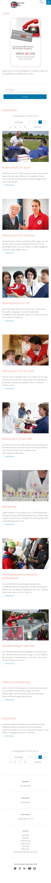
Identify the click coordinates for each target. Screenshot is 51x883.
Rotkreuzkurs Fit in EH (15, 303)
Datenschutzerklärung (16, 682)
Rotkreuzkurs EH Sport (16, 167)
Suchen (25, 97)
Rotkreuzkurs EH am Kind (18, 371)
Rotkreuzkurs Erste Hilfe (17, 439)
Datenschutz (26, 841)
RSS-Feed (25, 846)
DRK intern (25, 849)
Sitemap (25, 838)
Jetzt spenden (25, 786)
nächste (37, 127)
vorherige (18, 122)
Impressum (9, 718)
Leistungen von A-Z (25, 819)
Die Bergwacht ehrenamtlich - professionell (20, 576)
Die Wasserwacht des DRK (18, 646)
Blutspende (9, 506)
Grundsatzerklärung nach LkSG (25, 852)
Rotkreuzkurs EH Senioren (18, 235)
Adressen (25, 835)
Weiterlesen (9, 185)
